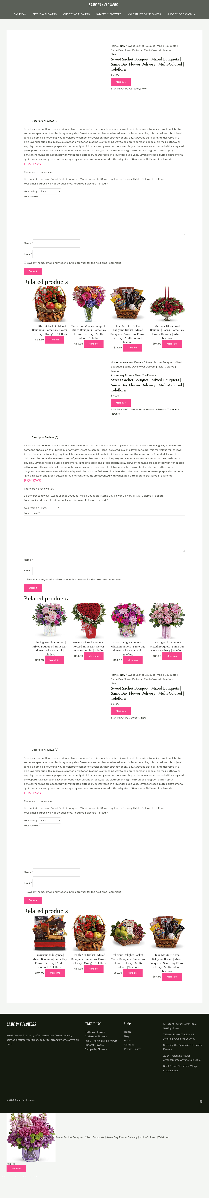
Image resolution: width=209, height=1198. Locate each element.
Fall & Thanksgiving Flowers (101, 1050)
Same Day (20, 14)
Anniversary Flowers (133, 365)
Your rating (31, 191)
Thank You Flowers (147, 378)
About (128, 1050)
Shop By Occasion (181, 14)
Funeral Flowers (94, 1054)
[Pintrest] (201, 1115)
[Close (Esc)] (36, 1190)
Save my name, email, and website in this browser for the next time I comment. (74, 266)
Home (114, 46)
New (123, 46)
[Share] (26, 1190)
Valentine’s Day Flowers (144, 14)
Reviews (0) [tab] (53, 121)
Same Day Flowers (24, 1114)
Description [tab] (39, 121)
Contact (129, 1054)
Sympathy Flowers (108, 14)
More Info (121, 81)
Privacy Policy (132, 1058)
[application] (193, 14)
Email (28, 257)
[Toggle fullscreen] (15, 1190)
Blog (126, 1046)
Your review (32, 196)
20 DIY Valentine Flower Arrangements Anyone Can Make (179, 1070)
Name (28, 246)
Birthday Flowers (45, 14)
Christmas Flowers (76, 14)
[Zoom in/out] (5, 1190)
